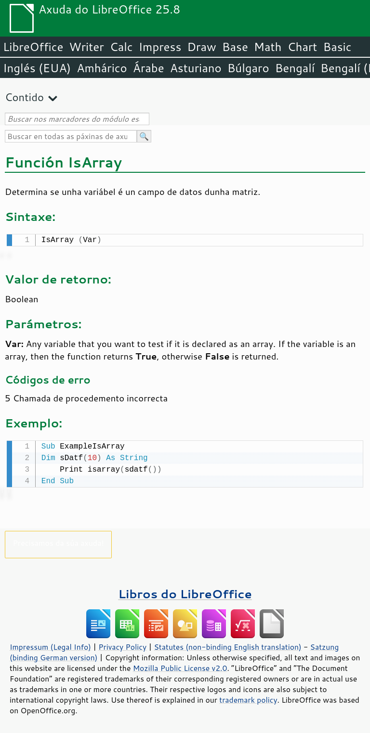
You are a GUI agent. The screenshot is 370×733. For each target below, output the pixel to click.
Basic (337, 47)
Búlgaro (248, 68)
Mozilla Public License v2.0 (180, 666)
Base (235, 47)
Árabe (148, 68)
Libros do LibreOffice (184, 591)
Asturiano (196, 68)
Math (268, 47)
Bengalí (295, 68)
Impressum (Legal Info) (50, 645)
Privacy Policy (122, 645)
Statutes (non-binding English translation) (227, 645)
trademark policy (248, 698)
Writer (86, 47)
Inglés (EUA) (37, 68)
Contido (24, 97)
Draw (201, 47)
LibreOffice (33, 47)
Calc (121, 47)
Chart (302, 47)
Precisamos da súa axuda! (58, 540)
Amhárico (102, 68)
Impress (160, 47)
